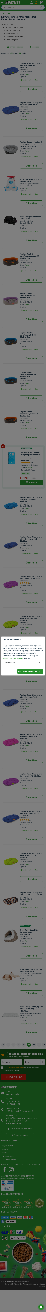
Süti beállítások (10, 663)
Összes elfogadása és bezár (30, 671)
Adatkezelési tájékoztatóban (13, 658)
